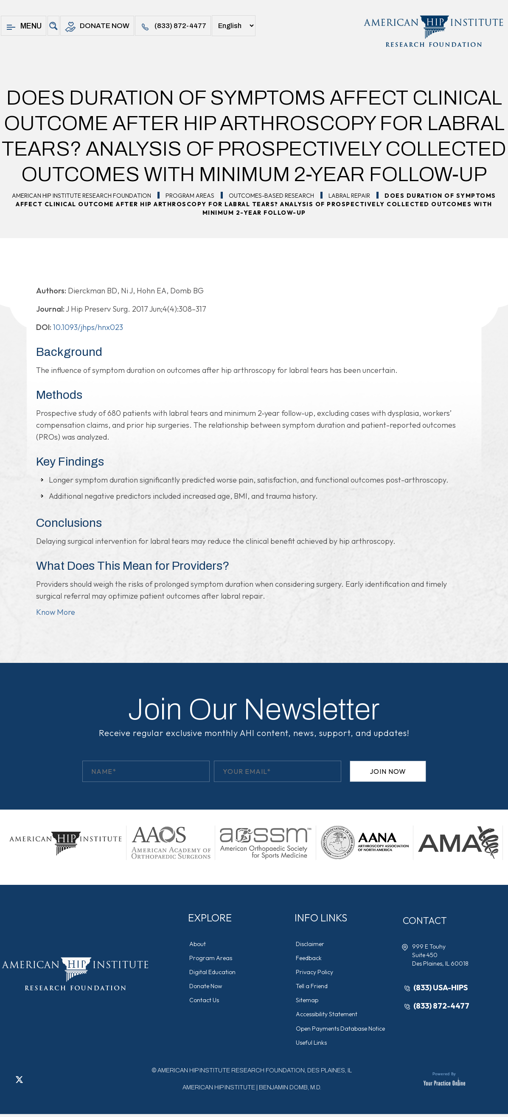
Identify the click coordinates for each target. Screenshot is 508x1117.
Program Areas (190, 195)
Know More (55, 612)
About (198, 944)
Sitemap (308, 1002)
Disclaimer (311, 944)
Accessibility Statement (327, 1016)
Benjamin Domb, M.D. (290, 1090)
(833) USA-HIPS (441, 988)
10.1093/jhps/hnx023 (88, 327)
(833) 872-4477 (177, 27)
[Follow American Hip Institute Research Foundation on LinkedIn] (31, 1082)
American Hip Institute (218, 1090)
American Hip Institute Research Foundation (81, 195)
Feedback (310, 958)
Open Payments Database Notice (341, 1031)
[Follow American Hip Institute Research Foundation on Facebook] (6, 1082)
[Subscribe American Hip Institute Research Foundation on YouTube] (57, 1082)
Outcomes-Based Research (271, 195)
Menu (24, 27)
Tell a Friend (312, 987)
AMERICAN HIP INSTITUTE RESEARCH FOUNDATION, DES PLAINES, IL (254, 1073)
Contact (427, 920)
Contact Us (205, 1002)
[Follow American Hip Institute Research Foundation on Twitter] (19, 1082)
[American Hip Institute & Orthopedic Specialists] (433, 31)
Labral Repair (349, 195)
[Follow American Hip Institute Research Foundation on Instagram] (44, 1082)
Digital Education (213, 973)
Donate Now (98, 27)
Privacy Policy (315, 973)
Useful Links (312, 1045)
